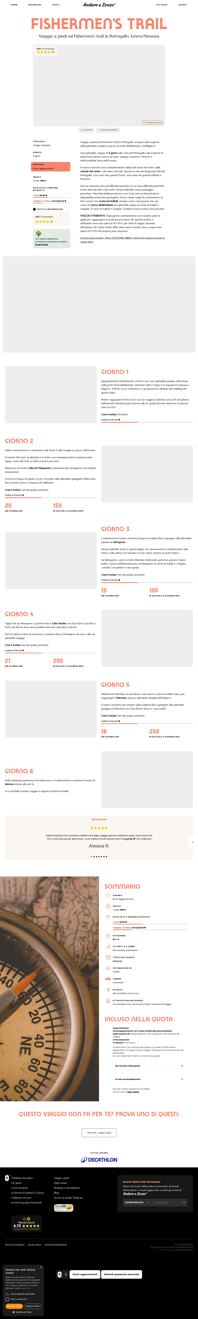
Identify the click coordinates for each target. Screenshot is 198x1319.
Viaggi (56, 5)
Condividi (86, 139)
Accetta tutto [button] (14, 1306)
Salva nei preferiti (108, 139)
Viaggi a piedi (61, 1247)
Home (14, 5)
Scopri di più (41, 253)
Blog (56, 1261)
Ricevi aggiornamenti (85, 1274)
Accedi (183, 5)
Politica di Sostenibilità (56, 1313)
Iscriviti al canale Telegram (68, 1266)
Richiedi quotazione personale (121, 1274)
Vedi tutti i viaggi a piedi (99, 1201)
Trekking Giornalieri (22, 1247)
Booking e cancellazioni (67, 1256)
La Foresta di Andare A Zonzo (27, 1261)
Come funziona (19, 1256)
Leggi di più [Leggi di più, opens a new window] (25, 1288)
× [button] (41, 1268)
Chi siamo (161, 5)
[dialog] (23, 1290)
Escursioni (35, 5)
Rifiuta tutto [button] (32, 1306)
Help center (60, 1251)
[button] (23, 1312)
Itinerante (117, 1029)
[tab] (91, 925)
